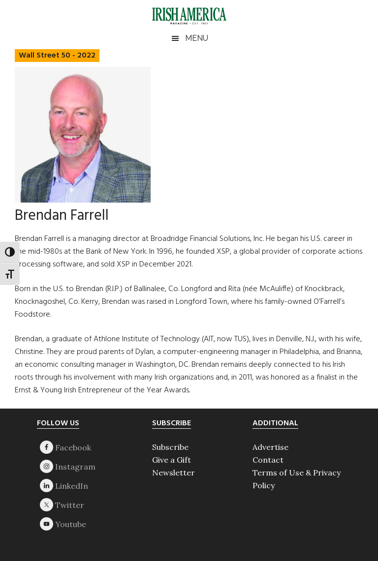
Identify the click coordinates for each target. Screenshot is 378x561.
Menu (196, 38)
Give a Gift (171, 460)
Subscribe (170, 447)
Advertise (270, 447)
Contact (268, 460)
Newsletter (173, 472)
